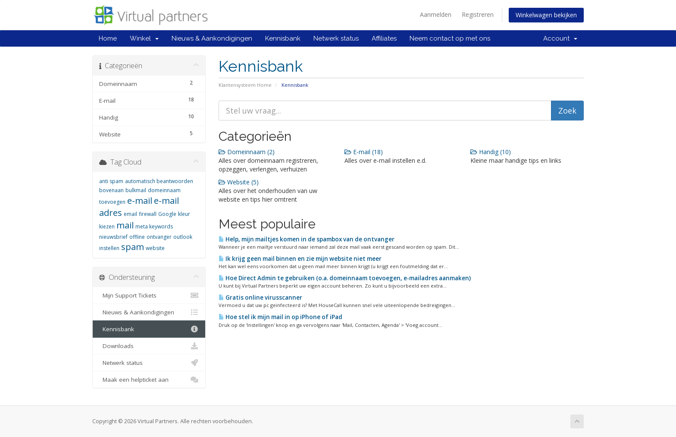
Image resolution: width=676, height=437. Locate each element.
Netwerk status (336, 38)
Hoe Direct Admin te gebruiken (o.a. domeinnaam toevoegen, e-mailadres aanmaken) (345, 278)
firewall (147, 214)
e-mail (139, 200)
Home (108, 38)
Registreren (478, 14)
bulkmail (135, 190)
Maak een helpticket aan (149, 379)
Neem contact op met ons (450, 38)
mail (125, 225)
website (155, 248)
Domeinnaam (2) (247, 152)
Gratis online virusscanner (260, 297)
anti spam (111, 181)
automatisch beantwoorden (159, 181)
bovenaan (111, 190)
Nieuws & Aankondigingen (212, 38)
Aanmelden (435, 14)
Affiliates (384, 38)
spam (132, 247)
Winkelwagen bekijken (546, 15)
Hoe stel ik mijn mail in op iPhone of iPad (280, 317)
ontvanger (159, 237)
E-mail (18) (363, 152)
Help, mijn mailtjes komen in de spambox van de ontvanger (306, 239)
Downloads (149, 346)
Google (167, 214)
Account (560, 38)
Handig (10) (490, 152)
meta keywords (154, 226)
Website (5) (239, 182)
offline (137, 237)
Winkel (144, 38)
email (130, 214)
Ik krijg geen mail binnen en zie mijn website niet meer (300, 259)
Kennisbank (282, 38)
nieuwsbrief (113, 237)
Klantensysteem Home (245, 85)
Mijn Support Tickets (149, 295)
